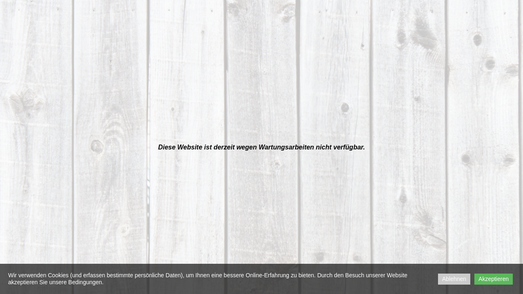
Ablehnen (454, 279)
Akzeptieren (493, 279)
